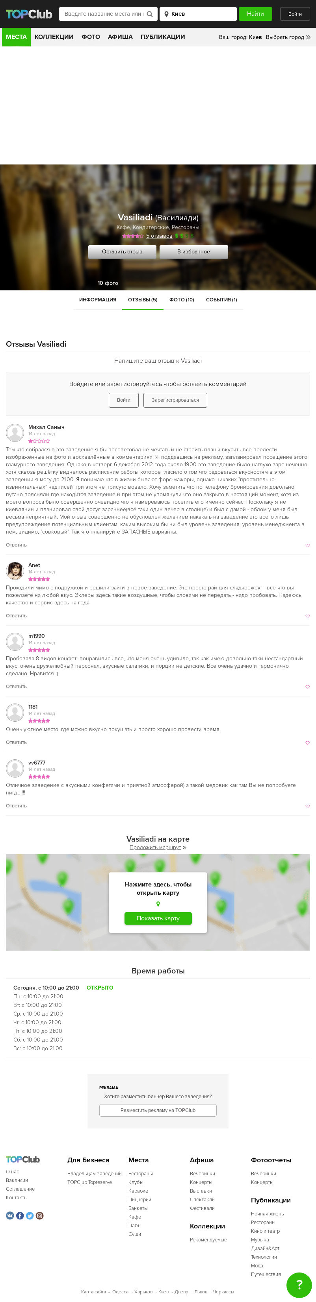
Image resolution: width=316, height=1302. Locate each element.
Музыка (260, 1240)
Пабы (134, 1226)
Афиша (120, 37)
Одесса (120, 1292)
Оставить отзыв (122, 251)
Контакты (17, 1198)
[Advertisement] (158, 105)
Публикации (163, 37)
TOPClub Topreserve (89, 1182)
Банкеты (138, 1208)
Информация (97, 300)
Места (16, 37)
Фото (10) (181, 300)
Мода (257, 1266)
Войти (295, 14)
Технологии (264, 1257)
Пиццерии (139, 1200)
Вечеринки (202, 1174)
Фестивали (202, 1208)
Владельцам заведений (94, 1174)
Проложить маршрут (158, 847)
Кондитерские (151, 227)
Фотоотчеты (271, 1160)
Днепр (181, 1292)
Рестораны (185, 227)
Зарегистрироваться (175, 400)
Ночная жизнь (267, 1214)
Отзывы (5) (143, 300)
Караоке (138, 1191)
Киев (163, 1292)
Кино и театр (265, 1231)
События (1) (221, 300)
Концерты (201, 1182)
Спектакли (202, 1200)
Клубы (135, 1182)
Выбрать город (285, 37)
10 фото (108, 283)
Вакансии (17, 1180)
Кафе (123, 227)
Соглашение (20, 1189)
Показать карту (158, 918)
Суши (134, 1234)
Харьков (143, 1292)
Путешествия (266, 1274)
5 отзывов (159, 236)
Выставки (201, 1191)
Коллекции (54, 37)
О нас (12, 1172)
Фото (91, 37)
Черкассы (223, 1292)
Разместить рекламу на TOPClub (158, 1110)
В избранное (193, 251)
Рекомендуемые (208, 1240)
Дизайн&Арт (265, 1248)
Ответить (16, 545)
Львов (200, 1292)
